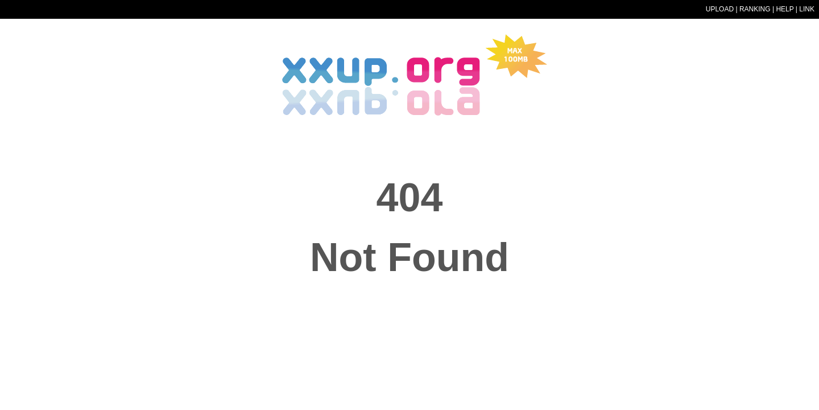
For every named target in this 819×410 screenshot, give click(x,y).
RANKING (755, 9)
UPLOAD (720, 9)
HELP (784, 9)
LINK (806, 9)
